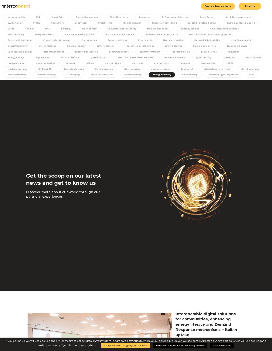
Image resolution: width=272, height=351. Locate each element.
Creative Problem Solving (202, 23)
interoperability (16, 17)
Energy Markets (47, 46)
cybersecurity (204, 57)
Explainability (208, 63)
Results (250, 6)
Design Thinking (132, 23)
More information (222, 345)
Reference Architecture (175, 17)
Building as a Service (204, 46)
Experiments (145, 40)
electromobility (132, 74)
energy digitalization (86, 52)
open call (185, 63)
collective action (180, 52)
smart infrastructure (102, 74)
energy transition (160, 69)
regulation (233, 52)
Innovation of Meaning (164, 23)
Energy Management (87, 17)
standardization (70, 57)
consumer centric (119, 52)
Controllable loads (73, 69)
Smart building (16, 34)
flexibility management (238, 17)
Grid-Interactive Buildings (224, 29)
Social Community (18, 46)
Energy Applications (218, 6)
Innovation (145, 17)
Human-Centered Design (241, 23)
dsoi (251, 74)
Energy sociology (117, 40)
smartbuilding (190, 74)
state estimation (17, 74)
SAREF (229, 63)
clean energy (89, 29)
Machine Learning (17, 69)
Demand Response (158, 29)
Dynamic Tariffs (98, 57)
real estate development (140, 46)
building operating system (79, 34)
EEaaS (11, 29)
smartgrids (229, 57)
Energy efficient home (20, 40)
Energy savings (16, 57)
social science (209, 52)
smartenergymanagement (223, 74)
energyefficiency (161, 74)
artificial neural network (217, 69)
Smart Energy (207, 17)
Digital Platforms (119, 17)
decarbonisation (45, 63)
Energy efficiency (44, 34)
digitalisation (43, 57)
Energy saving (89, 40)
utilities (90, 63)
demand (70, 63)
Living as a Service (237, 46)
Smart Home (105, 23)
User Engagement (241, 40)
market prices (113, 63)
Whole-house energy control (162, 34)
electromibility (132, 69)
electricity (137, 63)
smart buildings (173, 46)
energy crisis (161, 63)
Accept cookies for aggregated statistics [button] (125, 345)
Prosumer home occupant (120, 34)
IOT (38, 17)
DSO (47, 29)
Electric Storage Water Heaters (135, 57)
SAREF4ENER (15, 23)
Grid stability (45, 69)
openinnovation (16, 63)
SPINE (36, 23)
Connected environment (56, 40)
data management (53, 52)
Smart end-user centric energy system (210, 34)
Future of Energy (76, 46)
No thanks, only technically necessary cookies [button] (180, 345)
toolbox (30, 29)
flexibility (66, 29)
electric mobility (46, 74)
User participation (173, 40)
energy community (150, 52)
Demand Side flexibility (207, 40)
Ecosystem (81, 23)
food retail (187, 69)
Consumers (57, 23)
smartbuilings (253, 57)
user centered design (20, 52)
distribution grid (250, 69)
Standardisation (104, 69)
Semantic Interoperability (121, 29)
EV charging (73, 74)
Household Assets (174, 57)
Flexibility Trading (189, 29)
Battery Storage (106, 46)
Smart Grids (58, 17)
